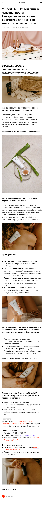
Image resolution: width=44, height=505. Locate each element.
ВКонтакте (35, 438)
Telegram (7, 440)
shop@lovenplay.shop (28, 435)
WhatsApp (16, 440)
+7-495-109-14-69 (18, 433)
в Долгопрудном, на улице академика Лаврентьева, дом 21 (18, 422)
